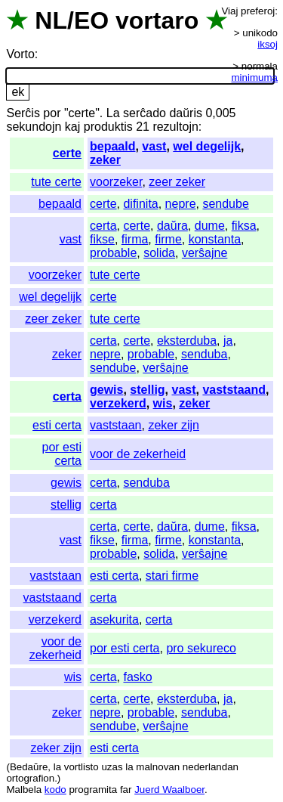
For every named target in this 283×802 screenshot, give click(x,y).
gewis (106, 389)
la (57, 767)
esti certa (57, 425)
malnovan (158, 767)
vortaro (156, 20)
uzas (111, 767)
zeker (105, 159)
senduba (204, 354)
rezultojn (175, 126)
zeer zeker (177, 181)
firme (168, 239)
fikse (102, 239)
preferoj (258, 11)
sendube (225, 203)
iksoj (267, 44)
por (51, 113)
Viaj (229, 11)
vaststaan (115, 425)
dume (210, 225)
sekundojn (33, 126)
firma (135, 239)
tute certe (56, 181)
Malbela (24, 789)
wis (163, 403)
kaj (72, 126)
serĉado (144, 113)
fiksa (244, 225)
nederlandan (210, 767)
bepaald (112, 146)
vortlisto (81, 767)
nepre (180, 203)
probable (113, 252)
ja (227, 340)
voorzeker (116, 181)
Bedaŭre (29, 767)
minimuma (255, 77)
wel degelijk (207, 146)
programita (93, 789)
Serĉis (22, 113)
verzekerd (118, 403)
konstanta (215, 239)
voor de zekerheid (138, 453)
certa (103, 225)
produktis (108, 126)
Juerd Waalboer (169, 789)
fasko (137, 676)
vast (154, 146)
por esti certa (62, 454)
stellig (147, 389)
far (126, 789)
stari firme (172, 575)
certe (67, 153)
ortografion (30, 778)
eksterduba (187, 340)
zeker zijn (173, 425)
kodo (55, 789)
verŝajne (204, 252)
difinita (140, 203)
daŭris (185, 113)
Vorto (20, 54)
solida (159, 252)
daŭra (172, 225)
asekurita (114, 619)
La (113, 113)
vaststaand (234, 389)
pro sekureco (201, 648)
